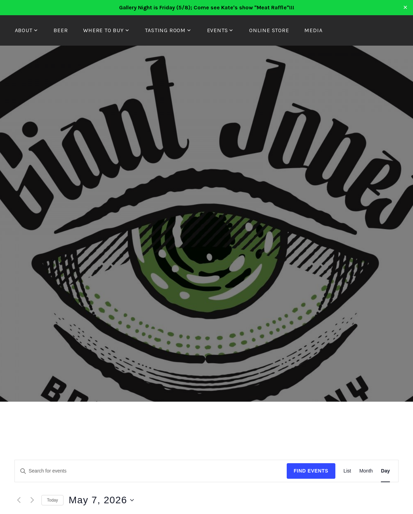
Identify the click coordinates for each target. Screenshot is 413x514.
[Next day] (32, 500)
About (23, 30)
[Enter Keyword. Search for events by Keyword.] (151, 471)
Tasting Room (165, 30)
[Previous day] (18, 500)
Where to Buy (103, 30)
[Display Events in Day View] (385, 471)
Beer (60, 30)
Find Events (311, 471)
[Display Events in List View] (347, 471)
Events (217, 30)
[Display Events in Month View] (366, 471)
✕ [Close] (405, 7)
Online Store (269, 30)
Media (313, 30)
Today (52, 500)
